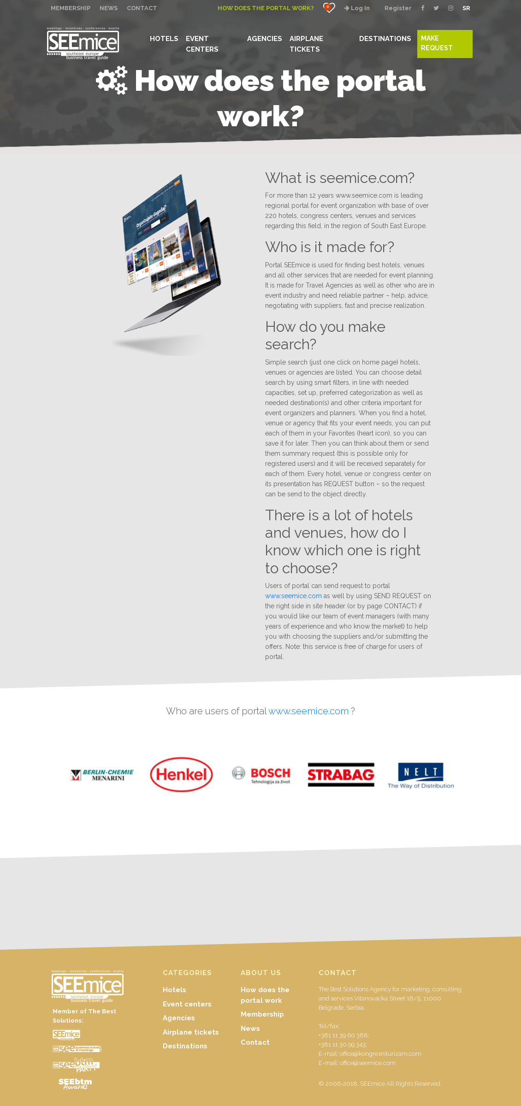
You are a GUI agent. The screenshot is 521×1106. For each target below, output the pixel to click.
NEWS (109, 8)
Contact (255, 1042)
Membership (262, 1014)
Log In (357, 8)
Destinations (185, 1046)
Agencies (179, 1018)
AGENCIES (264, 38)
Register (398, 8)
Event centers (187, 1004)
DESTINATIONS (385, 38)
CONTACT (142, 8)
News (250, 1028)
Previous (20, 777)
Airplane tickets (191, 1032)
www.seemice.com (293, 596)
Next (500, 777)
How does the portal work (265, 995)
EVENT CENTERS (202, 44)
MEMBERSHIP (70, 8)
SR (466, 8)
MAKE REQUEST (437, 43)
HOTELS (164, 38)
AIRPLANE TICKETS (306, 44)
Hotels (174, 990)
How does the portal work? (266, 8)
